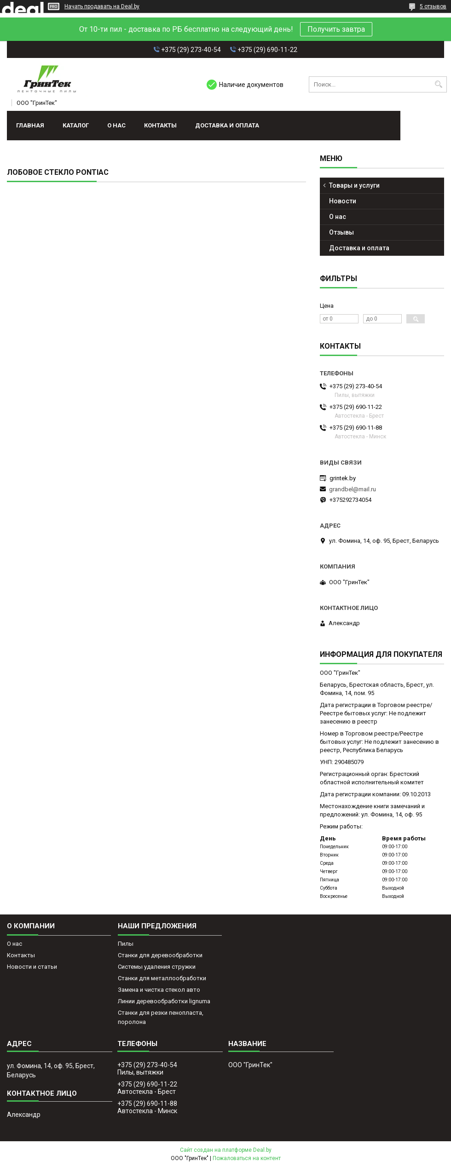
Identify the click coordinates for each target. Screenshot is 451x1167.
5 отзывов (433, 6)
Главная (30, 125)
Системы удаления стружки (157, 966)
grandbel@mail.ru (352, 489)
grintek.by (343, 478)
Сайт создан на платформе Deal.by (226, 1150)
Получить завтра (336, 29)
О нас (116, 125)
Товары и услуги (354, 185)
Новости (342, 201)
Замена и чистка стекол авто (159, 989)
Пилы (125, 943)
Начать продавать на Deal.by (101, 6)
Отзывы (341, 232)
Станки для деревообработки (160, 955)
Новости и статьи (32, 966)
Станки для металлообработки (162, 978)
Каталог (76, 125)
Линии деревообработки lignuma (164, 1001)
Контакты (160, 125)
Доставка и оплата (227, 125)
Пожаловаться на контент (247, 1158)
